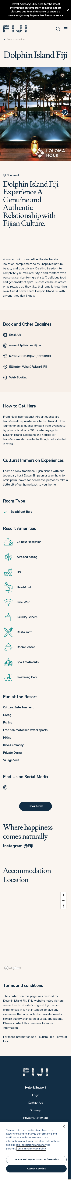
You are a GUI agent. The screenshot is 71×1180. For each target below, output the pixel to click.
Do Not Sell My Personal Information (36, 1159)
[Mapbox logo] (12, 968)
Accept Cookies (36, 1168)
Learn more (52, 15)
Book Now (35, 806)
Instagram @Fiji (18, 846)
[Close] (64, 1126)
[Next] (65, 112)
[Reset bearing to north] (63, 906)
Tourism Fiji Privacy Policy (31, 1148)
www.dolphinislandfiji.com (23, 345)
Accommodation (15, 39)
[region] (35, 930)
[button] (15, 29)
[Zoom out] (63, 900)
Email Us (12, 335)
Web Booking (15, 377)
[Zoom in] (63, 895)
